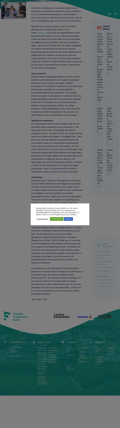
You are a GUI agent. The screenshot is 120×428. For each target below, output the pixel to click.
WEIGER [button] (68, 219)
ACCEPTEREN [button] (56, 219)
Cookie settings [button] (42, 219)
